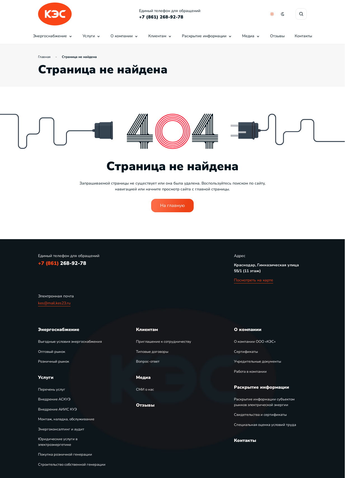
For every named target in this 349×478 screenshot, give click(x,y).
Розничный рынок (53, 361)
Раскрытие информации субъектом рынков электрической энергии (264, 402)
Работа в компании (250, 371)
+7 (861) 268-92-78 (161, 17)
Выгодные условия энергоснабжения (70, 341)
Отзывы (277, 36)
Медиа (251, 36)
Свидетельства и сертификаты (260, 414)
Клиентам (160, 36)
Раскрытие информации (207, 36)
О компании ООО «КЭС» (255, 341)
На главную (172, 205)
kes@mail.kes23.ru (54, 303)
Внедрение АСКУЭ (54, 399)
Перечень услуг (51, 389)
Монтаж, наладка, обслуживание (66, 419)
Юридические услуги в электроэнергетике (58, 442)
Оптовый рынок (51, 351)
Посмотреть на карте (253, 280)
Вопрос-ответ (148, 361)
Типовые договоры (152, 351)
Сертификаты (246, 351)
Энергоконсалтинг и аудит (61, 429)
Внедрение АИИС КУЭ (57, 409)
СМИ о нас (145, 389)
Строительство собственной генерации (72, 464)
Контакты (303, 36)
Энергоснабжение (52, 36)
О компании (124, 36)
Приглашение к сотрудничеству (163, 341)
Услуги (91, 36)
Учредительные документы (257, 361)
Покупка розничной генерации (65, 454)
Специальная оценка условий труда (265, 424)
